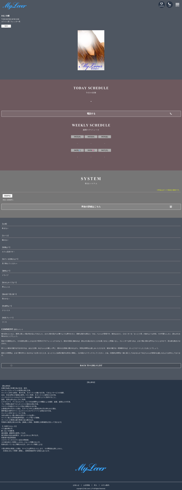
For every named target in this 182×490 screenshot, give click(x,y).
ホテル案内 (105, 485)
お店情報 (86, 485)
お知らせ (76, 485)
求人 (95, 485)
